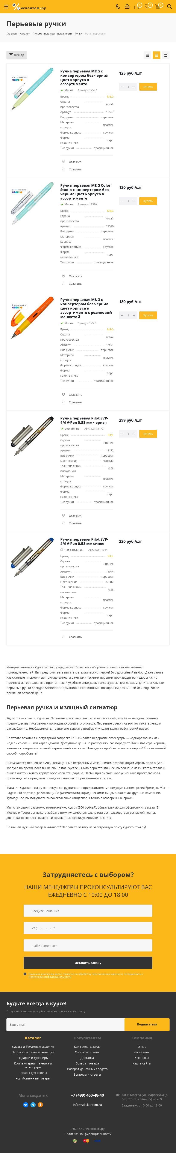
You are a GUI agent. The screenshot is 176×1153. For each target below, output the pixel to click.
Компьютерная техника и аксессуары (33, 1065)
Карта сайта (142, 1063)
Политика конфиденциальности (88, 1134)
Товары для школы (33, 1073)
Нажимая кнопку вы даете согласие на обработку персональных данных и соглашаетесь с (86, 975)
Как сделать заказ (87, 1047)
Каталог (33, 1037)
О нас (142, 1047)
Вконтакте (25, 1104)
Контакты (142, 1058)
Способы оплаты (87, 1052)
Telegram (33, 1104)
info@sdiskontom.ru (87, 1105)
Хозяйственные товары (33, 1078)
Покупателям (87, 1037)
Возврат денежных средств (87, 1069)
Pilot (111, 435)
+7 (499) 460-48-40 (87, 1095)
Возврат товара (87, 1063)
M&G (110, 96)
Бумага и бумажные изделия (33, 1047)
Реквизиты (142, 1052)
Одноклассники (40, 1104)
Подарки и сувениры (33, 1058)
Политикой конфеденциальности (50, 977)
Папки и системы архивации (33, 1052)
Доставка (87, 1058)
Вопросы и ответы (87, 1074)
